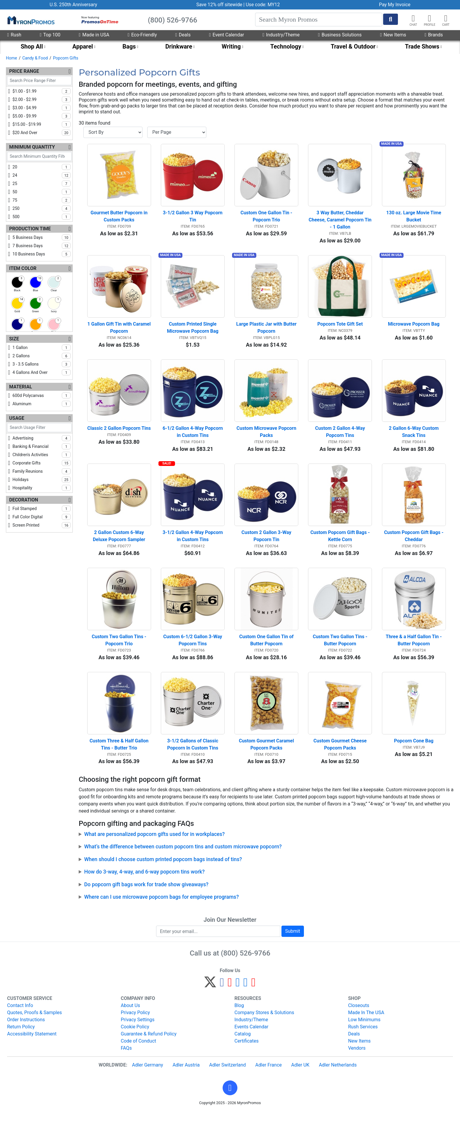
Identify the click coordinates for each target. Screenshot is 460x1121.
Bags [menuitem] (129, 46)
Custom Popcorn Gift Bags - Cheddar (414, 541)
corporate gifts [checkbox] (41, 463)
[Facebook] (222, 993)
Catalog (242, 1042)
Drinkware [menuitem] (178, 46)
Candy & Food (35, 58)
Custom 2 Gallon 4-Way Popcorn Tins (340, 436)
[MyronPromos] (30, 20)
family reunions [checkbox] (41, 471)
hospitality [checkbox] (41, 488)
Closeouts (359, 1014)
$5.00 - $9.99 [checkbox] (41, 116)
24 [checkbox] (41, 175)
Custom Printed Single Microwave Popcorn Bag (192, 330)
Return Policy (21, 1035)
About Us (130, 1014)
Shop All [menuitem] (32, 46)
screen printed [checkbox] (41, 525)
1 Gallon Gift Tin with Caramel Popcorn (119, 330)
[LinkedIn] (246, 993)
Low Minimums (364, 1028)
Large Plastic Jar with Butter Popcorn (267, 330)
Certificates (246, 1049)
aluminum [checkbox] (41, 404)
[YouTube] (253, 993)
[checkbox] (17, 282)
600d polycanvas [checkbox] (41, 395)
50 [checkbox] (41, 192)
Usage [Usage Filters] (16, 418)
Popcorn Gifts (65, 58)
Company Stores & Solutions (264, 1021)
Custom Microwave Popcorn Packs (267, 436)
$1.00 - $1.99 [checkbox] (41, 91)
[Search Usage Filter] (39, 427)
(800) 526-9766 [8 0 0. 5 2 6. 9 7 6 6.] (245, 961)
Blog (239, 1014)
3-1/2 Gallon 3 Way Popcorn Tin (193, 217)
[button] (429, 18)
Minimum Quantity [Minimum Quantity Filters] (32, 147)
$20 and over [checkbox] (41, 133)
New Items (393, 35)
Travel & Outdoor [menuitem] (353, 46)
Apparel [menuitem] (82, 46)
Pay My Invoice (394, 4)
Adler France (268, 1073)
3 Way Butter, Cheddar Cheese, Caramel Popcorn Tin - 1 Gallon (340, 221)
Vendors (357, 1056)
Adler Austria (186, 1073)
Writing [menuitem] (231, 46)
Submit (292, 939)
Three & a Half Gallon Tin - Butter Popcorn (414, 647)
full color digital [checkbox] (41, 517)
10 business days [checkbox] (41, 254)
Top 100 (50, 35)
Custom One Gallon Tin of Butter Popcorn (267, 647)
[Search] (318, 19)
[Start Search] (390, 19)
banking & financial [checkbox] (41, 446)
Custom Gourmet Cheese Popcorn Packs (340, 752)
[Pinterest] (230, 993)
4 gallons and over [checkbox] (41, 372)
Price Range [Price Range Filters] (24, 71)
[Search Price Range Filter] (39, 80)
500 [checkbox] (41, 217)
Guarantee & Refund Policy (149, 1042)
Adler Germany (147, 1073)
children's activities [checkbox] (41, 455)
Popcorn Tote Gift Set (340, 326)
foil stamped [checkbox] (41, 509)
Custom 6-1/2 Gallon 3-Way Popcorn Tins (193, 647)
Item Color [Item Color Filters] (22, 268)
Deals (183, 35)
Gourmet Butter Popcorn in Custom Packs (119, 217)
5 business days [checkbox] (41, 237)
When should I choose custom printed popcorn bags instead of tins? (163, 867)
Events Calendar (251, 1035)
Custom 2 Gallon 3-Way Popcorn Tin (267, 541)
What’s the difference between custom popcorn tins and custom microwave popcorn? (183, 855)
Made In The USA (366, 1021)
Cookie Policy (135, 1035)
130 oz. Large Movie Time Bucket (414, 217)
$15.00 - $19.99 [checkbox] (41, 124)
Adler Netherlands (338, 1073)
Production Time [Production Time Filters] (30, 228)
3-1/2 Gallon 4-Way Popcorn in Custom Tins (193, 541)
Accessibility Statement (31, 1042)
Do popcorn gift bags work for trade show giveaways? (146, 892)
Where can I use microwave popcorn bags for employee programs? (161, 905)
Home (11, 58)
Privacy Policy (135, 1021)
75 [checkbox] (41, 200)
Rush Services (363, 1035)
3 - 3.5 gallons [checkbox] (41, 364)
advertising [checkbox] (41, 438)
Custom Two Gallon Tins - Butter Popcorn (341, 647)
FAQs (126, 1056)
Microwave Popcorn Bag (413, 326)
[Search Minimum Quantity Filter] (39, 156)
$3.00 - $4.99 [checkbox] (41, 108)
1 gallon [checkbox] (41, 347)
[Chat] (413, 18)
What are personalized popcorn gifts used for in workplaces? (154, 842)
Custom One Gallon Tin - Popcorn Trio (266, 217)
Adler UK (300, 1073)
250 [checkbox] (41, 208)
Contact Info (20, 1014)
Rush (14, 35)
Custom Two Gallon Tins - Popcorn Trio (120, 647)
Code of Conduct (138, 1049)
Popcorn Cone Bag (413, 749)
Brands (434, 35)
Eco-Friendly (142, 35)
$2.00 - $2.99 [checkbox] (41, 99)
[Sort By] (112, 132)
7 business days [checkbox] (41, 246)
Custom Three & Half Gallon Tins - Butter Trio (120, 752)
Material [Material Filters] (20, 387)
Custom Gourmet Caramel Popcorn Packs (267, 752)
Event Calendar (226, 35)
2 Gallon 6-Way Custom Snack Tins (414, 436)
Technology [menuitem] (285, 46)
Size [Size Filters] (14, 339)
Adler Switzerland (227, 1073)
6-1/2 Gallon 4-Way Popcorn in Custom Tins (193, 436)
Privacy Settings (138, 1028)
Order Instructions (26, 1028)
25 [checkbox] (41, 183)
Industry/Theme (281, 35)
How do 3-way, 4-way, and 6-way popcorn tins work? (144, 880)
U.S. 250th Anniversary (73, 4)
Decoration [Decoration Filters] (23, 500)
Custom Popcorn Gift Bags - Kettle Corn (340, 541)
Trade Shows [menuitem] (422, 46)
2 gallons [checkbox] (41, 356)
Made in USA (94, 35)
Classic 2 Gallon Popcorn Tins (119, 432)
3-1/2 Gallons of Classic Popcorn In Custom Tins (193, 752)
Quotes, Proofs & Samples (34, 1021)
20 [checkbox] (41, 167)
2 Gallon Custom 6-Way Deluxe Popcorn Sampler (119, 541)
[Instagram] (238, 993)
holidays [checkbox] (41, 480)
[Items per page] (176, 132)
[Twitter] (210, 993)
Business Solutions (340, 35)
